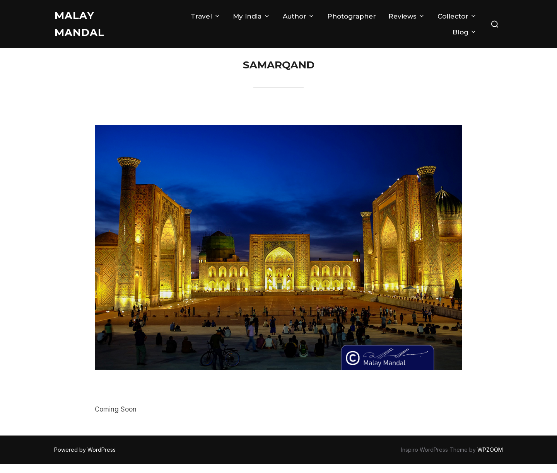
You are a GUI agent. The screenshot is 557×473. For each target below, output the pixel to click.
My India (251, 16)
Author (299, 16)
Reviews (406, 16)
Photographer (351, 16)
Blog (465, 32)
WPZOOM (490, 458)
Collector (457, 16)
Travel (205, 16)
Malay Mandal (79, 24)
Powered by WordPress (85, 458)
